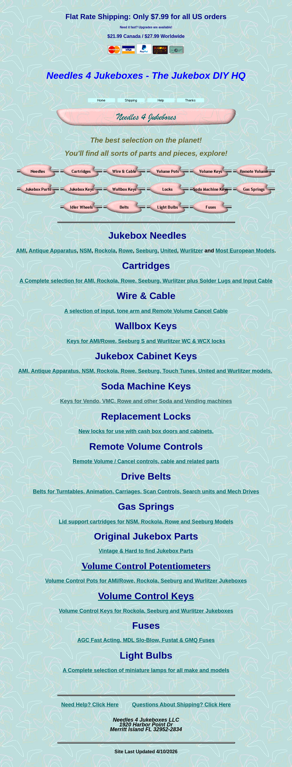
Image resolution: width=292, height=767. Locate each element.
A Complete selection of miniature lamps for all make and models (146, 670)
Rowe (125, 251)
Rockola (104, 251)
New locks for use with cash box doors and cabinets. (145, 431)
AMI (21, 251)
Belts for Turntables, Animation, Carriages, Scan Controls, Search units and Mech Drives (146, 492)
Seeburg (147, 251)
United (168, 251)
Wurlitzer (191, 251)
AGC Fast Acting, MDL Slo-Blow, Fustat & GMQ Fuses (146, 640)
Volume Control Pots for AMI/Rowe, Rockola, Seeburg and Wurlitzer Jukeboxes (146, 581)
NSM (85, 251)
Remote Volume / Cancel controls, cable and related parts (146, 461)
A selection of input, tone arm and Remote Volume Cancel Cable (146, 311)
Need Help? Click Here (90, 705)
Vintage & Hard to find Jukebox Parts (146, 551)
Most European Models (244, 251)
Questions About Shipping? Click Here (181, 705)
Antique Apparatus (53, 251)
